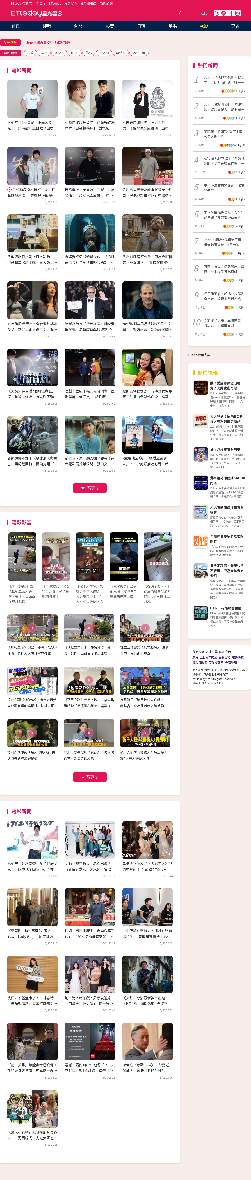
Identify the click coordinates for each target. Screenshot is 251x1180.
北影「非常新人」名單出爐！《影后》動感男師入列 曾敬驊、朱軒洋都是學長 (88, 869)
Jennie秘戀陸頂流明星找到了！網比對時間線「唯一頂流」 (224, 80)
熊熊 (89, 53)
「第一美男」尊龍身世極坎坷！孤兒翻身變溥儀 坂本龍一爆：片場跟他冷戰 (32, 1070)
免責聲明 (231, 662)
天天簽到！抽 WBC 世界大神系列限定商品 (226, 419)
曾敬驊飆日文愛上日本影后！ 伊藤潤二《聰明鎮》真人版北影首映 (32, 262)
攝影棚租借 (88, 3)
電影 (204, 26)
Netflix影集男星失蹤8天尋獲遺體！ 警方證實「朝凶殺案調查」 (146, 329)
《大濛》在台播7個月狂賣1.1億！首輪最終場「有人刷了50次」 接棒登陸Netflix (30, 396)
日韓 (141, 26)
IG (237, 13)
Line (223, 13)
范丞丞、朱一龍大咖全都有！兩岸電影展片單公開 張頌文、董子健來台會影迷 (90, 463)
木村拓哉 (139, 53)
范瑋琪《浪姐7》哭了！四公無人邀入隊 (223, 134)
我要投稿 (198, 652)
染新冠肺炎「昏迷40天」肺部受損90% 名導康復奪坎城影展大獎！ (90, 329)
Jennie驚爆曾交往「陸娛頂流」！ (51, 42)
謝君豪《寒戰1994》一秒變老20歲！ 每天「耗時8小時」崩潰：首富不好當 (146, 1070)
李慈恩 (121, 53)
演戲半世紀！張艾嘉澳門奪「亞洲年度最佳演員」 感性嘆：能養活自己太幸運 (90, 396)
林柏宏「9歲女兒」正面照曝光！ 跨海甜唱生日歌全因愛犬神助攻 (32, 128)
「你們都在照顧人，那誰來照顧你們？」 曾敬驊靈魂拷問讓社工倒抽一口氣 (147, 936)
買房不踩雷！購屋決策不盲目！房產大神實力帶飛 (227, 570)
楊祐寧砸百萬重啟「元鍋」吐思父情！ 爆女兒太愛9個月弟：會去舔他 (90, 195)
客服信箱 (224, 657)
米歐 (30, 53)
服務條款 (238, 657)
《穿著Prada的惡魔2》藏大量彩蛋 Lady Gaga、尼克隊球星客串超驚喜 (32, 936)
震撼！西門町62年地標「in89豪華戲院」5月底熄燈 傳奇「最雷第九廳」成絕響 (90, 1070)
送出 (204, 13)
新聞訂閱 (106, 3)
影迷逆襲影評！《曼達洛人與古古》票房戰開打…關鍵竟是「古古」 (32, 463)
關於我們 (225, 652)
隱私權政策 (199, 662)
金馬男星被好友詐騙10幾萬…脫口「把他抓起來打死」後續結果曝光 (147, 195)
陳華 (44, 53)
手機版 (41, 3)
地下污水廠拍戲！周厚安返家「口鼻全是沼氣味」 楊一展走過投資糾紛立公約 (89, 1003)
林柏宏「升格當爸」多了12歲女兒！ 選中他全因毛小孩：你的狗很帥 (32, 869)
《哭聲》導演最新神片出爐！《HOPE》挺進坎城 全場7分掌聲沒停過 (146, 1003)
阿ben (59, 53)
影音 (110, 26)
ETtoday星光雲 (36, 13)
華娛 (172, 26)
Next (165, 561)
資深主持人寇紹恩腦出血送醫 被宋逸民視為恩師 (224, 269)
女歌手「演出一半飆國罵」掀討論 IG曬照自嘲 (224, 323)
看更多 (93, 488)
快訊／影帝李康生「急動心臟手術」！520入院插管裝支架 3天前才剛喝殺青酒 (90, 936)
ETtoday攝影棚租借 (225, 608)
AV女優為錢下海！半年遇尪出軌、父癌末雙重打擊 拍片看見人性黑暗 (224, 161)
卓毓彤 (104, 53)
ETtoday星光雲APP (63, 3)
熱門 (78, 26)
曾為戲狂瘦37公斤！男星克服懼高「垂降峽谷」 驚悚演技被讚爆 (147, 262)
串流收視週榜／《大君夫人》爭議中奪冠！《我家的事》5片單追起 (147, 869)
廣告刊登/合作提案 (204, 657)
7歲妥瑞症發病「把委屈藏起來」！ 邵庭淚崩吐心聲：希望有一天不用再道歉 (147, 463)
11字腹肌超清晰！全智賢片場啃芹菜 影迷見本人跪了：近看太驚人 (32, 329)
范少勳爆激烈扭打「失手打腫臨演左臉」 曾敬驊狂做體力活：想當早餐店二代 (31, 195)
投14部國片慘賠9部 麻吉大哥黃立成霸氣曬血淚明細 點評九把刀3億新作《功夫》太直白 (32, 705)
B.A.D (74, 53)
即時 (47, 26)
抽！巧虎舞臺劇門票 (225, 449)
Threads (217, 13)
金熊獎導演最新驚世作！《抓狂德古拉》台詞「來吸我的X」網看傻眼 (90, 262)
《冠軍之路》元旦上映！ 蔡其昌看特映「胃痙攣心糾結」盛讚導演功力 (89, 705)
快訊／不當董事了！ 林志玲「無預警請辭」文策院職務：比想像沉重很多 (32, 1003)
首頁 (16, 26)
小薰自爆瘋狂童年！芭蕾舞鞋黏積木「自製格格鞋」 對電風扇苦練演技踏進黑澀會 (90, 128)
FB (230, 13)
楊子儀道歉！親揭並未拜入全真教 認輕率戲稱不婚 (224, 296)
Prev (14, 561)
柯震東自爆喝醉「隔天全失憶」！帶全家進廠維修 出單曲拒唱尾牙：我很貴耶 (147, 128)
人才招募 (212, 652)
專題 (235, 26)
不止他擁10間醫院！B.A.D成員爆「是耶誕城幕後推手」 (223, 215)
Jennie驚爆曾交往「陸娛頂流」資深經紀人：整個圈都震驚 (224, 107)
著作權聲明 (216, 662)
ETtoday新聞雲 (21, 3)
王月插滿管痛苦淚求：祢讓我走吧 (224, 188)
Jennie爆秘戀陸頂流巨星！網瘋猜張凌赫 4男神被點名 (224, 242)
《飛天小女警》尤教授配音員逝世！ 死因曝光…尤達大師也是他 (32, 1137)
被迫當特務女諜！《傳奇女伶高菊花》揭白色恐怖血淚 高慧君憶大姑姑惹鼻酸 (147, 396)
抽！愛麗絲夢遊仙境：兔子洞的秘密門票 (227, 385)
